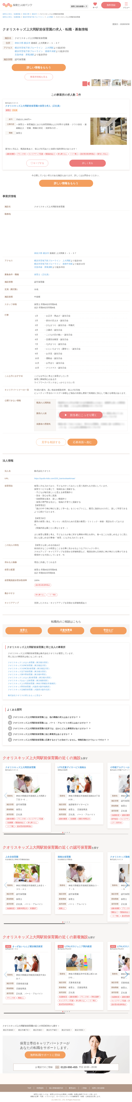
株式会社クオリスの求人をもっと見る (24, 695)
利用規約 (40, 1088)
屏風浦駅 (30, 54)
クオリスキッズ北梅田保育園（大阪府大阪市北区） (29, 689)
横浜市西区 (79, 1030)
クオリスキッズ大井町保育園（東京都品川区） (28, 665)
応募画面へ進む (82, 442)
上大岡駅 (50, 17)
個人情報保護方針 (56, 1088)
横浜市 (34, 14)
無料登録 (111, 5)
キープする (38, 163)
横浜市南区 (37, 1030)
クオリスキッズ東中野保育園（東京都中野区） (28, 674)
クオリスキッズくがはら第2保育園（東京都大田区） (30, 677)
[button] (86, 83)
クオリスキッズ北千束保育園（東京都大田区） (28, 671)
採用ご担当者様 (98, 1088)
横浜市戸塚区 (51, 1030)
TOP (29, 1088)
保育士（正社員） (42, 274)
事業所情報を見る (38, 77)
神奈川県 (26, 14)
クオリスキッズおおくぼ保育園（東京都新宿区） (29, 680)
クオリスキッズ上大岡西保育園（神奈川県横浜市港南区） (32, 683)
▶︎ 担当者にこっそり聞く (81, 415)
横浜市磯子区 (23, 1030)
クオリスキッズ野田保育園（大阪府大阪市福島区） (29, 686)
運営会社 (72, 1088)
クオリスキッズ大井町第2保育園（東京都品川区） (29, 668)
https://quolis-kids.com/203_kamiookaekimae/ (54, 478)
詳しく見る (87, 163)
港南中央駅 (50, 51)
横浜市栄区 (66, 1030)
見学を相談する (51, 442)
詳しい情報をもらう (39, 67)
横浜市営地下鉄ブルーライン (33, 17)
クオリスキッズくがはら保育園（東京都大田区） (29, 662)
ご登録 (84, 1088)
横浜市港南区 (8, 1030)
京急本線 (19, 54)
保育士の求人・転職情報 (11, 14)
